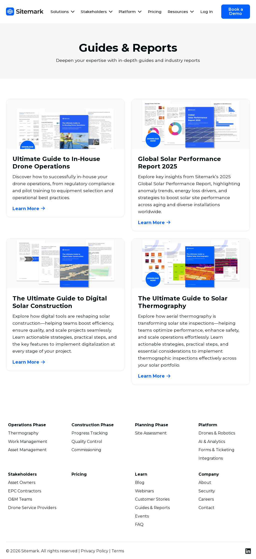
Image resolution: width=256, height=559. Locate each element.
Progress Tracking (90, 434)
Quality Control (87, 442)
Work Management (27, 442)
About (204, 483)
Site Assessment (151, 434)
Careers (206, 500)
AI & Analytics (211, 442)
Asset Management (27, 451)
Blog (139, 483)
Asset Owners (21, 483)
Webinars (144, 492)
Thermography (23, 434)
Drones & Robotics (216, 434)
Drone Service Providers (32, 509)
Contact (206, 509)
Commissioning (86, 451)
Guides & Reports (152, 509)
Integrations (210, 459)
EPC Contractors (24, 492)
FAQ (139, 525)
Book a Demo (235, 11)
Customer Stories (152, 500)
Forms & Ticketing (216, 451)
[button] (62, 11)
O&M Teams (20, 500)
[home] (25, 11)
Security (206, 492)
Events (142, 517)
